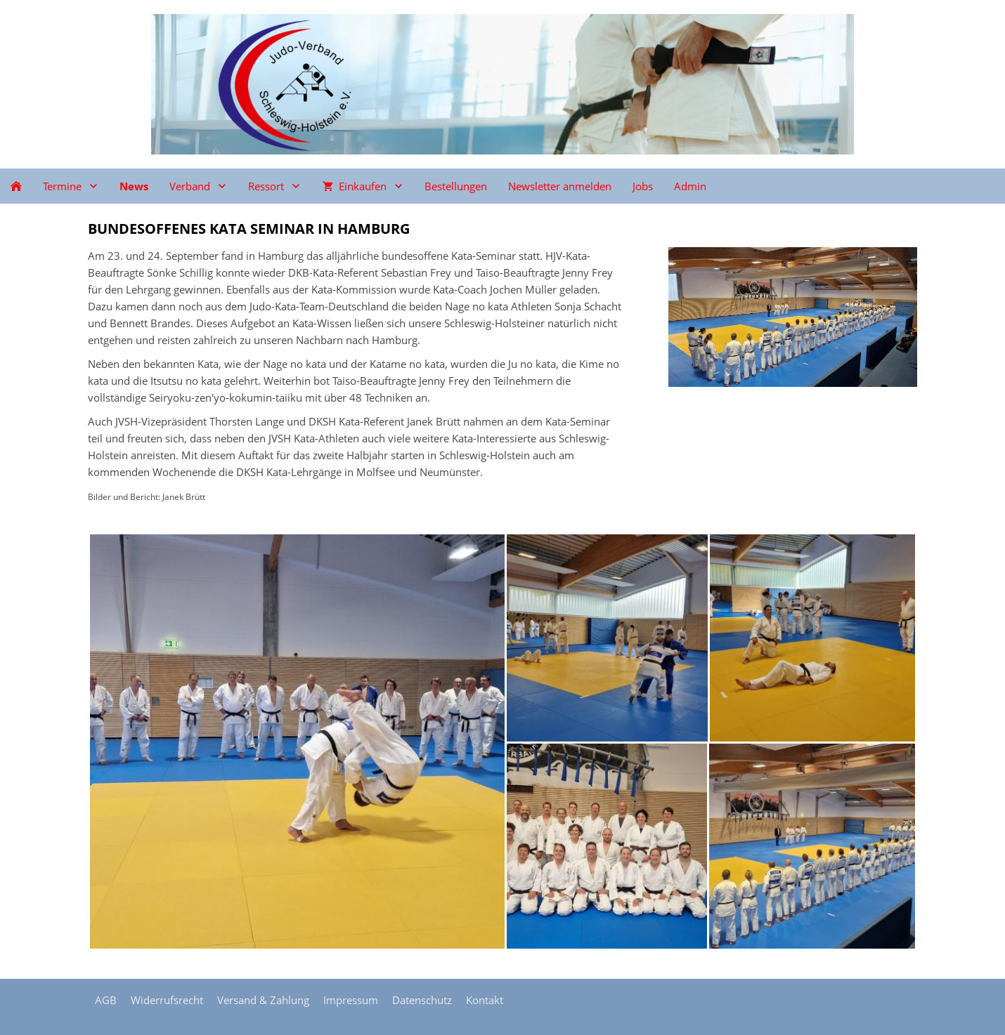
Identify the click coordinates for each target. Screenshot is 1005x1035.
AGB (106, 1000)
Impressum (350, 1000)
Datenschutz (422, 1000)
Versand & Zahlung (263, 1000)
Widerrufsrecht (167, 1000)
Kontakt (484, 1000)
